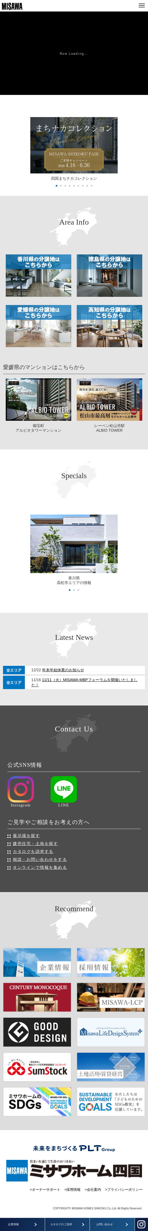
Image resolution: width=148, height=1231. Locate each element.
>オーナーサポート (45, 1190)
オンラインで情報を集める (40, 867)
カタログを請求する (33, 851)
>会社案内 (93, 1190)
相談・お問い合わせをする (40, 859)
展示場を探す (26, 835)
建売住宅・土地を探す (35, 843)
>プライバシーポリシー (124, 1190)
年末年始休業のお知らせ (63, 670)
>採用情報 (72, 1190)
